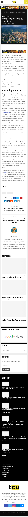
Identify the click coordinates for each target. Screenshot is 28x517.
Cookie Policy (5, 470)
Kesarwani (5, 23)
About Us (4, 476)
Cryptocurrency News (5, 16)
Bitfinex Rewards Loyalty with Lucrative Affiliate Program (12, 298)
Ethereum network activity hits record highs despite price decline (13, 408)
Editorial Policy (5, 468)
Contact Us (4, 474)
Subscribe (6, 369)
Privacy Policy (5, 472)
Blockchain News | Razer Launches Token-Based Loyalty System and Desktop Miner (14, 210)
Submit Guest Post (6, 459)
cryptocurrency (6, 112)
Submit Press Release (7, 462)
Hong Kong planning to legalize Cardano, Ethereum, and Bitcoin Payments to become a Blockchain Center (14, 320)
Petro (4, 193)
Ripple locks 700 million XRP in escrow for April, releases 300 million (14, 398)
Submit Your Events (6, 464)
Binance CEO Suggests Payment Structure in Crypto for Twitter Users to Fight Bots (13, 276)
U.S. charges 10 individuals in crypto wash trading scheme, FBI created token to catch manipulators (14, 437)
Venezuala (9, 193)
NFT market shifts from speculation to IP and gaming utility (13, 449)
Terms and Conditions (7, 466)
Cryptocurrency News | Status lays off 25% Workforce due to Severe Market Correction (14, 221)
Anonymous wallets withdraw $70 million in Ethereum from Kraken (13, 387)
